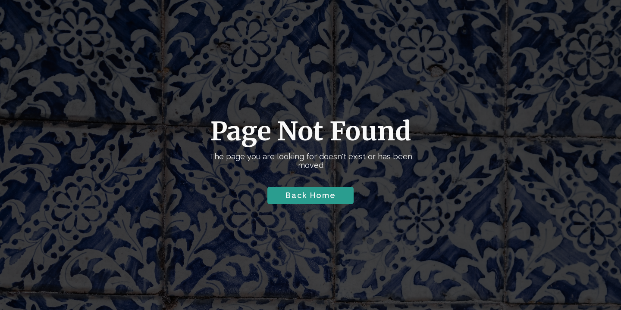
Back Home (310, 195)
